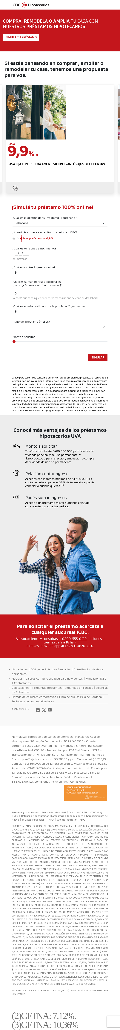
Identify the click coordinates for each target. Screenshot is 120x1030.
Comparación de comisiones (67, 816)
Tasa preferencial (38, 238)
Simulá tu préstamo (21, 37)
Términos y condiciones (25, 812)
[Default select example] (60, 223)
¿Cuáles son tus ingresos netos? (34, 267)
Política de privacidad (54, 812)
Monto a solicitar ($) (26, 336)
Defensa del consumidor (35, 816)
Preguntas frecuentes (47, 687)
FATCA (50, 820)
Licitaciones (20, 669)
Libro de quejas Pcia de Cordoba (80, 696)
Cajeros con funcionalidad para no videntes (54, 678)
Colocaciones (20, 687)
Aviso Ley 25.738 (78, 812)
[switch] (16, 238)
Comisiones (78, 781)
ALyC (82, 820)
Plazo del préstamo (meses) (31, 321)
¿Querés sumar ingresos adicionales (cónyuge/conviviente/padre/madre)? (37, 283)
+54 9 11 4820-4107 (79, 646)
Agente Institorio (67, 820)
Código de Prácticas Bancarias (51, 669)
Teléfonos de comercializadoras (33, 701)
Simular (97, 357)
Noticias (17, 678)
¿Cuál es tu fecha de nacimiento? (34, 248)
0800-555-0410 (74, 638)
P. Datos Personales (33, 820)
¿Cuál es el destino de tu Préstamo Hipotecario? (45, 217)
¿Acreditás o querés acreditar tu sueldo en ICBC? (45, 232)
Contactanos (22, 683)
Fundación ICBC (96, 678)
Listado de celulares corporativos (34, 696)
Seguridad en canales (79, 687)
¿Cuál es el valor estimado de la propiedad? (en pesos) (49, 306)
